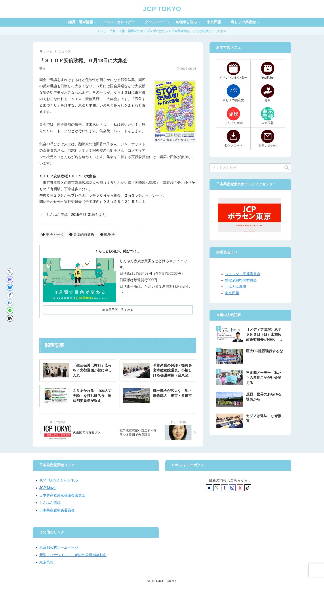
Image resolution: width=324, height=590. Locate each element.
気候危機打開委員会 (241, 280)
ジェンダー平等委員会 (242, 274)
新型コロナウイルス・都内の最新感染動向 (73, 555)
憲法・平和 (52, 234)
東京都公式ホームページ (58, 547)
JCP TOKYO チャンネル (58, 480)
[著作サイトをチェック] (209, 487)
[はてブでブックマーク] (10, 303)
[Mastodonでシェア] (10, 279)
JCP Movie (47, 488)
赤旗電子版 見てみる (117, 309)
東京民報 (232, 293)
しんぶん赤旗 (235, 286)
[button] (10, 318)
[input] (250, 167)
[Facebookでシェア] (10, 295)
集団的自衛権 (81, 234)
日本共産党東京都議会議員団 (62, 495)
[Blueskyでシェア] (10, 287)
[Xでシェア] (10, 272)
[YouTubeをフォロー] (240, 487)
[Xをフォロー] (216, 487)
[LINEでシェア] (10, 310)
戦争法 (107, 234)
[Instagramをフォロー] (232, 487)
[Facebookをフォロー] (224, 487)
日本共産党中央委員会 (57, 510)
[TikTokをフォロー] (247, 487)
